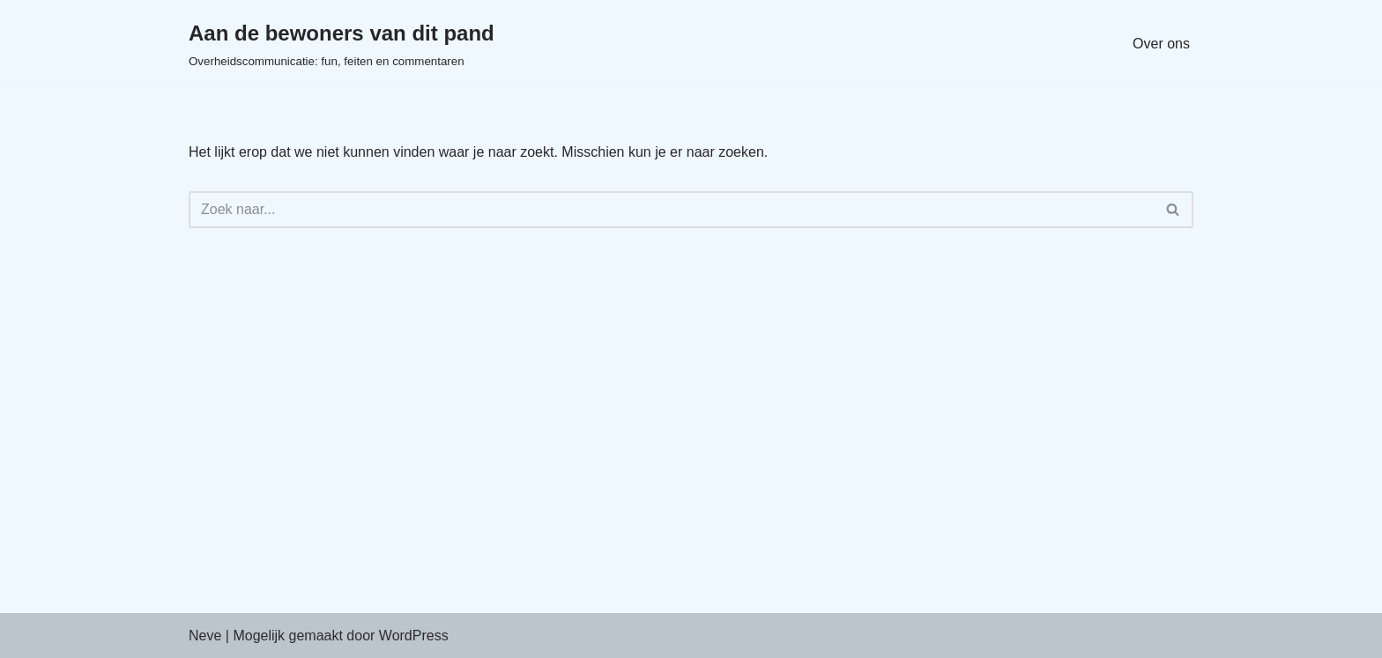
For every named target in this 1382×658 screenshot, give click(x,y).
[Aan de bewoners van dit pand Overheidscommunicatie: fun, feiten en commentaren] (341, 43)
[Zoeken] (671, 209)
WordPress (414, 635)
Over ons (1161, 43)
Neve (205, 635)
